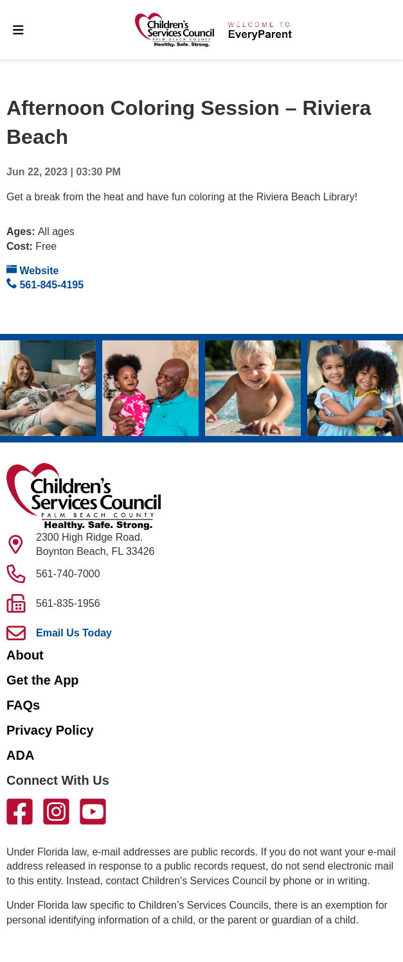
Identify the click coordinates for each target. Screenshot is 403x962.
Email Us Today (74, 632)
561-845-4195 (45, 284)
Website (32, 270)
